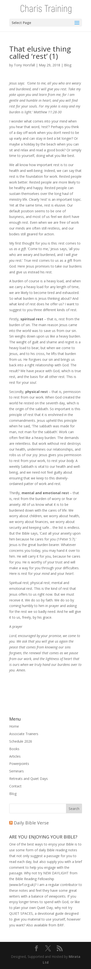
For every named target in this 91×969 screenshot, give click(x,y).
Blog (67, 65)
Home (14, 726)
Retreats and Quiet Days (28, 778)
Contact (15, 786)
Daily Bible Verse (31, 823)
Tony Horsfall (24, 65)
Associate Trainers (23, 733)
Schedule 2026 (20, 741)
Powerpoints (19, 763)
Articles (15, 756)
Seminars (16, 771)
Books (14, 748)
